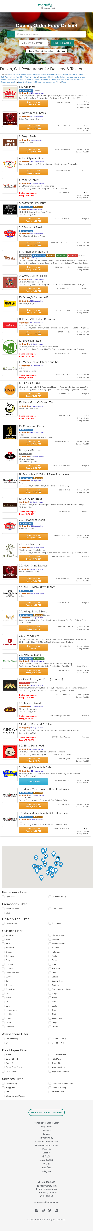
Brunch (36, 74)
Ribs (58, 79)
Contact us (46, 1196)
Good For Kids (58, 1043)
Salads (63, 79)
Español (46, 1153)
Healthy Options (59, 1055)
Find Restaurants (62, 42)
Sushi (34, 82)
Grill (31, 77)
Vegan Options (58, 1067)
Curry (84, 74)
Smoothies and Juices (9, 82)
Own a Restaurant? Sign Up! (46, 1112)
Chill (7, 1043)
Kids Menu (56, 1059)
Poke (46, 79)
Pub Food (52, 79)
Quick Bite (56, 1063)
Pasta (37, 79)
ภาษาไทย (46, 1167)
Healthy (51, 77)
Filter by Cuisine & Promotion (40, 51)
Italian (62, 77)
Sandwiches (71, 79)
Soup (20, 82)
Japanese (69, 77)
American (11, 74)
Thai (43, 82)
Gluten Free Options (14, 1067)
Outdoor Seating (59, 1087)
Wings (58, 82)
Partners (46, 1130)
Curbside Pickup (59, 896)
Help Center (46, 1126)
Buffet (8, 1055)
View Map (61, 51)
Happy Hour (11, 1087)
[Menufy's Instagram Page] (43, 1210)
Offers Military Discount (16, 1096)
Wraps (63, 82)
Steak (25, 82)
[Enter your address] (50, 34)
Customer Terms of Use (46, 1141)
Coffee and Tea (76, 74)
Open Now (10, 896)
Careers (46, 1134)
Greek (26, 77)
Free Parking (11, 1083)
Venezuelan (50, 82)
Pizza (42, 79)
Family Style (11, 1063)
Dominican (15, 77)
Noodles (23, 79)
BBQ (23, 74)
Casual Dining (12, 1039)
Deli (2, 77)
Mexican (4, 79)
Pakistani (30, 79)
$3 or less (56, 923)
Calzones (42, 74)
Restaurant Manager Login (46, 1123)
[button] (53, 871)
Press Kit (46, 1149)
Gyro (35, 77)
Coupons (10, 913)
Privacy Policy (46, 1138)
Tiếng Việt (46, 1171)
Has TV (9, 1092)
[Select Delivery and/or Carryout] (33, 43)
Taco (39, 82)
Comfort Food (12, 1059)
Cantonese (51, 74)
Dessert (8, 77)
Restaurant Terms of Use (46, 1145)
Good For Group (59, 1039)
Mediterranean (79, 77)
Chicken (59, 74)
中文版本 (46, 1156)
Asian (18, 74)
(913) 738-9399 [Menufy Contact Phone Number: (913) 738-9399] (46, 1182)
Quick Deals (57, 909)
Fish (22, 77)
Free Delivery (11, 923)
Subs (30, 82)
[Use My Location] (11, 34)
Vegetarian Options (60, 1071)
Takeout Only (58, 1092)
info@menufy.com (46, 1186)
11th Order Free (12, 909)
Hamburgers (43, 77)
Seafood (80, 79)
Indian (57, 77)
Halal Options (11, 1071)
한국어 (46, 1164)
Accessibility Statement (46, 1202)
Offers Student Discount (62, 1083)
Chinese (66, 74)
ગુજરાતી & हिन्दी (46, 1160)
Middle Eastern (13, 79)
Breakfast (28, 74)
